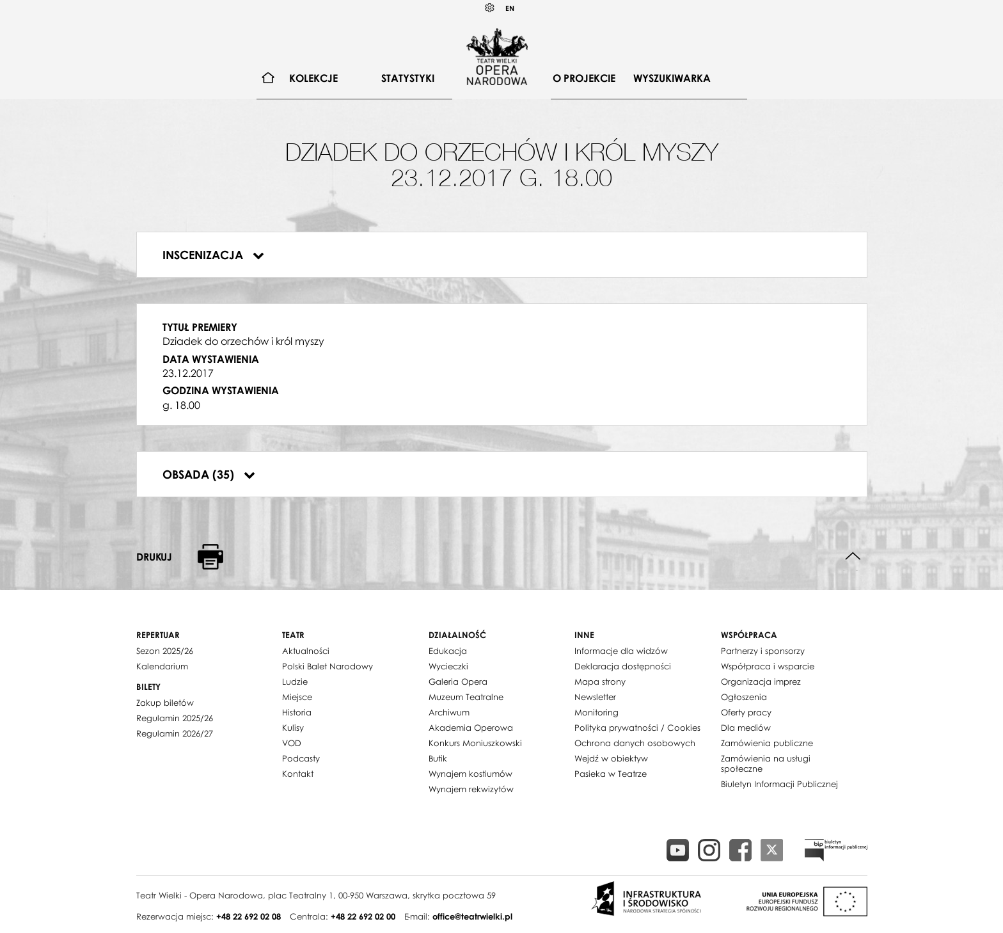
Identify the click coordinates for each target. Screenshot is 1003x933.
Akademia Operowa (471, 727)
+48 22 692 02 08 (248, 916)
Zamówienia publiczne (767, 743)
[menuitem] (268, 78)
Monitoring (596, 712)
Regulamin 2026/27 (174, 733)
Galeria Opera (458, 681)
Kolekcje (313, 78)
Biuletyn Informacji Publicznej (779, 784)
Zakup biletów (165, 703)
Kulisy (293, 727)
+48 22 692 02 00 (363, 916)
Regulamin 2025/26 (174, 718)
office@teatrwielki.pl (472, 916)
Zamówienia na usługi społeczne (765, 763)
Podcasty (301, 758)
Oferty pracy (746, 712)
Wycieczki (448, 666)
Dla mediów (746, 727)
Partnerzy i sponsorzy (763, 651)
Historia (297, 712)
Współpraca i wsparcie (767, 666)
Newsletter (595, 697)
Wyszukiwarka (672, 78)
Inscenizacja (213, 255)
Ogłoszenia (744, 697)
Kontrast (490, 8)
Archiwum (449, 712)
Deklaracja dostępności (622, 666)
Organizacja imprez (761, 681)
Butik (438, 758)
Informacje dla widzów (621, 651)
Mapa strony (600, 681)
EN (509, 8)
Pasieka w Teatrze (610, 774)
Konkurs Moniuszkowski (475, 743)
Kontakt (297, 774)
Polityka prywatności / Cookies (637, 727)
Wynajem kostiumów (470, 774)
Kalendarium (162, 666)
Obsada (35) (208, 474)
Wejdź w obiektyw (611, 758)
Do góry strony (853, 556)
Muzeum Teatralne (466, 697)
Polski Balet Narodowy (327, 666)
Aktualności (305, 651)
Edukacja (448, 651)
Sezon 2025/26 (164, 651)
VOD (291, 743)
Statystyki (407, 78)
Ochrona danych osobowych (634, 743)
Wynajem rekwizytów (471, 789)
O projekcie (584, 78)
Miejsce (297, 697)
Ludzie (295, 681)
